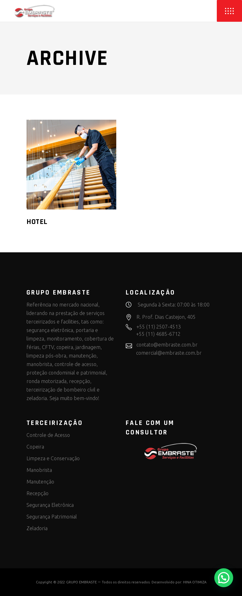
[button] (223, 577)
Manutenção (40, 481)
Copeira (35, 447)
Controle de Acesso (48, 435)
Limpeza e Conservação (53, 458)
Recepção (37, 493)
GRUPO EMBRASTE (81, 582)
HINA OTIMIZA (194, 582)
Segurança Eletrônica (50, 505)
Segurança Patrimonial (51, 516)
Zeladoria (37, 528)
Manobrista (39, 470)
